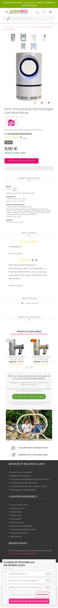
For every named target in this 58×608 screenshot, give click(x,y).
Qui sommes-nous (19, 505)
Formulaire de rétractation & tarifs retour (29, 479)
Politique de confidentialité (23, 490)
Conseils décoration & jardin (23, 529)
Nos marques (16, 522)
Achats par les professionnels (24, 483)
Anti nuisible (22, 27)
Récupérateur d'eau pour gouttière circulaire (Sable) (41, 358)
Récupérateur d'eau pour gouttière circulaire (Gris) (16, 358)
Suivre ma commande (20, 472)
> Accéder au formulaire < (22, 553)
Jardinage (9, 27)
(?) (26, 574)
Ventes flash (16, 512)
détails (9, 568)
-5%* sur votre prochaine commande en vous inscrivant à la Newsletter (29, 377)
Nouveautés (15, 519)
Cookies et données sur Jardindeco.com (19, 564)
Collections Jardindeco (21, 526)
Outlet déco (16, 515)
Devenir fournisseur (19, 533)
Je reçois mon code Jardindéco (29, 396)
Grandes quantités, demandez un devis (28, 486)
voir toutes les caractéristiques (18, 134)
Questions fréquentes (20, 475)
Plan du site (15, 536)
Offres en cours (17, 508)
